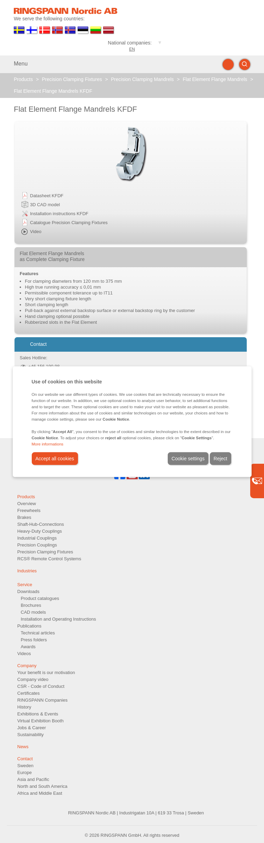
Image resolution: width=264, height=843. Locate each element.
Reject (220, 458)
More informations (47, 444)
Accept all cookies (55, 458)
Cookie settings (188, 458)
